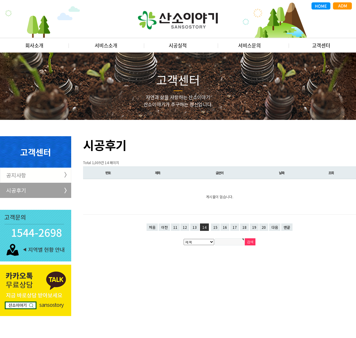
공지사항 (16, 175)
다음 (274, 227)
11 (175, 227)
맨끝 (287, 227)
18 (244, 227)
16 (225, 227)
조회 (331, 172)
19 (254, 227)
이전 (164, 227)
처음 (152, 227)
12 (185, 227)
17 (235, 227)
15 (215, 227)
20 (264, 227)
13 (195, 227)
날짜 (281, 172)
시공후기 (16, 190)
